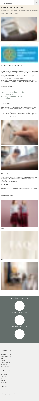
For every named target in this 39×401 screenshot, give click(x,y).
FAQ (2, 358)
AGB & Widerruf (5, 362)
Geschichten (4, 374)
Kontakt (3, 360)
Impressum (4, 382)
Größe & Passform (6, 354)
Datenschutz (4, 364)
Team (2, 378)
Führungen (4, 376)
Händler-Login (5, 366)
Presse (3, 380)
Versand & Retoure (6, 356)
